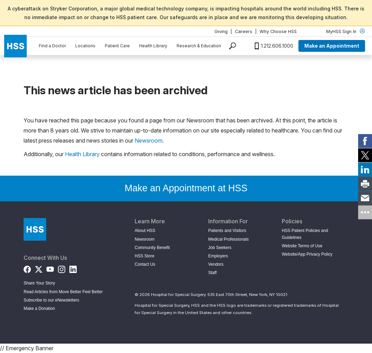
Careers (243, 31)
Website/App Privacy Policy (307, 254)
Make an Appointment (331, 46)
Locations (85, 45)
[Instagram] (61, 267)
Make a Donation (39, 308)
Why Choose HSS (278, 31)
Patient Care (117, 45)
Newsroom (148, 140)
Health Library (153, 45)
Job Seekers (219, 247)
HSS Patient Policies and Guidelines (305, 234)
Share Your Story (39, 283)
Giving (221, 31)
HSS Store (144, 256)
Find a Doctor (52, 45)
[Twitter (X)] (38, 267)
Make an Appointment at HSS (186, 188)
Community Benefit (152, 247)
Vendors (215, 264)
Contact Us (145, 264)
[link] (365, 141)
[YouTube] (50, 267)
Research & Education (199, 45)
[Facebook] (27, 267)
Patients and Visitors (227, 230)
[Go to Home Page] (35, 229)
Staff (212, 272)
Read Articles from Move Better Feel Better (63, 291)
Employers (218, 256)
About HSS (145, 230)
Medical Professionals (228, 239)
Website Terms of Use (302, 245)
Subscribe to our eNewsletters (51, 300)
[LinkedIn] (73, 267)
